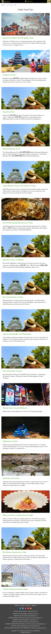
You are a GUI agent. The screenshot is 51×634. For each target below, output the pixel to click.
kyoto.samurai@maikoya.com (35, 618)
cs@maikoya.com (34, 620)
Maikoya (3, 5)
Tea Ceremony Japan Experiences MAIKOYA (28, 631)
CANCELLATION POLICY (20, 611)
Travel (7, 5)
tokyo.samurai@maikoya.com (38, 624)
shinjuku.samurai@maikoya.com (38, 628)
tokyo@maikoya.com (34, 622)
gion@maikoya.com (32, 616)
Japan (11, 5)
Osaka (15, 5)
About (28, 605)
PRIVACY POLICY (33, 611)
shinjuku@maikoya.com (34, 626)
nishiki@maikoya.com (33, 614)
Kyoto (22, 605)
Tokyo (16, 605)
